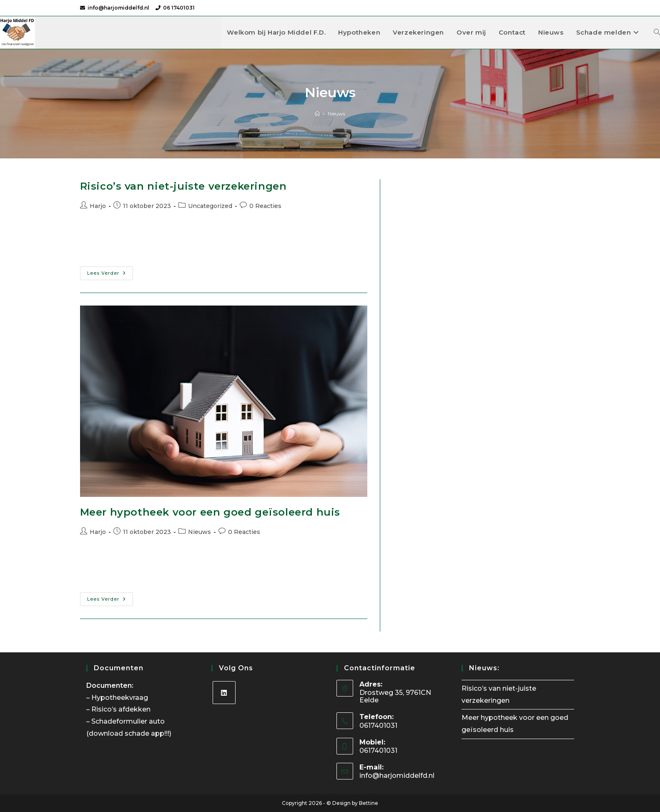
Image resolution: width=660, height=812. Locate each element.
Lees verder (110, 275)
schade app (144, 733)
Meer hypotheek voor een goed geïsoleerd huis (210, 512)
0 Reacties (265, 206)
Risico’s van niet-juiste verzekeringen (183, 186)
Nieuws (336, 113)
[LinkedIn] (224, 692)
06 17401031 (179, 8)
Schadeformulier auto (128, 721)
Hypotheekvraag (120, 698)
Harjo (98, 206)
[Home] (317, 113)
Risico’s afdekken (121, 709)
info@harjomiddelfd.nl (118, 8)
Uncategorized (210, 206)
